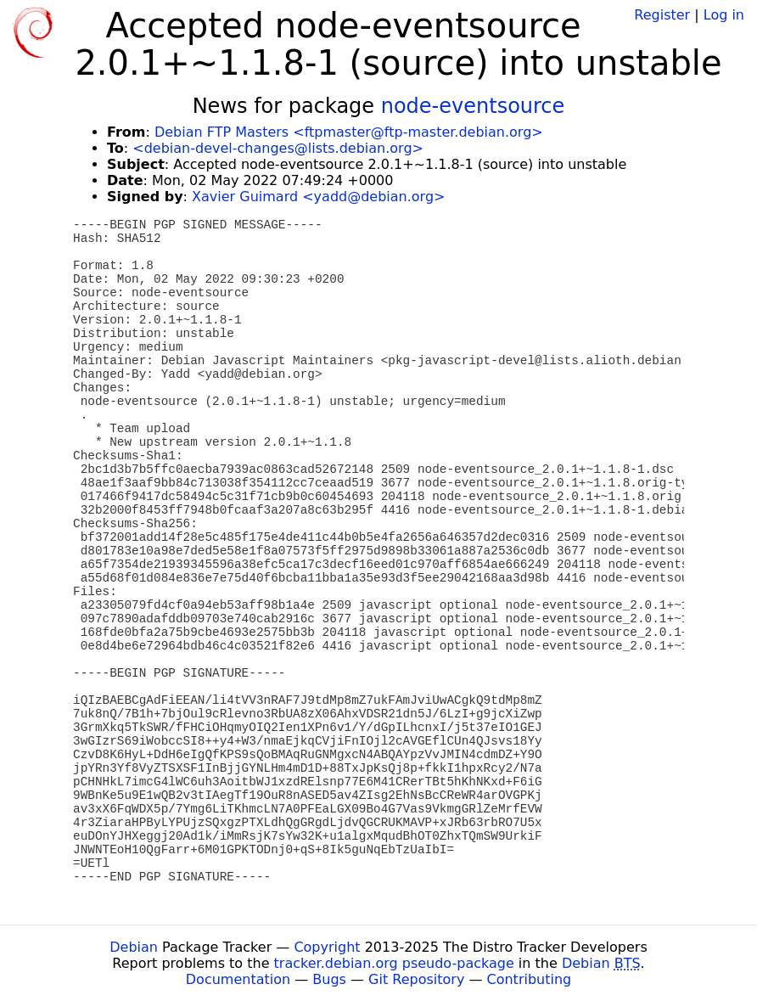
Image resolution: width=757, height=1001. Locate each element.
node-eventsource (473, 106)
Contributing (529, 979)
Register (662, 15)
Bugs (329, 979)
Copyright (327, 947)
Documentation (238, 979)
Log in (724, 15)
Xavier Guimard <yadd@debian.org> (318, 196)
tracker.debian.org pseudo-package (394, 963)
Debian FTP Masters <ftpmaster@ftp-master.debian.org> (348, 132)
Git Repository (416, 979)
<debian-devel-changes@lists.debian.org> (277, 148)
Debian (133, 947)
